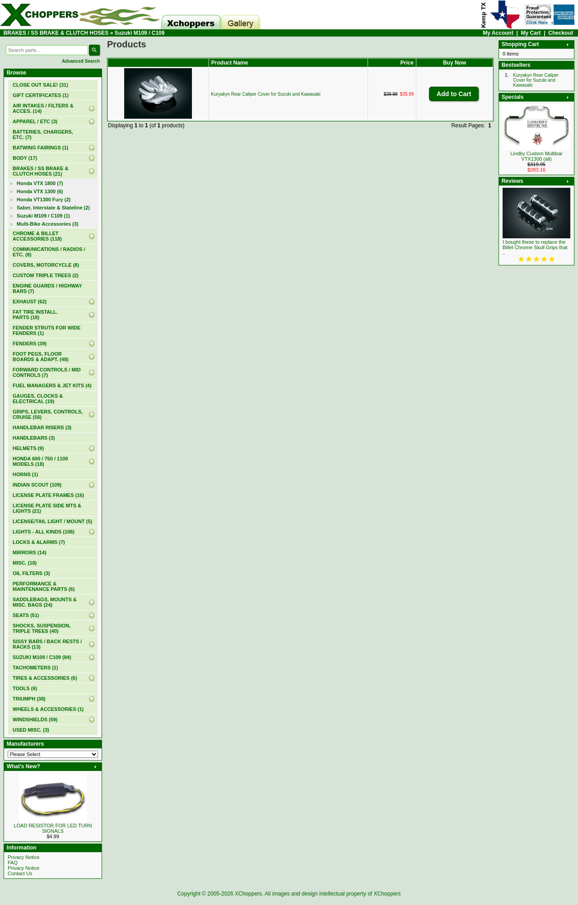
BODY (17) (25, 158)
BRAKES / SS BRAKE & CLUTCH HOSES (56, 33)
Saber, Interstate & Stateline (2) (53, 207)
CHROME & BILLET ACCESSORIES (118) (37, 236)
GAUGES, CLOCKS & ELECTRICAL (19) (38, 398)
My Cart (531, 33)
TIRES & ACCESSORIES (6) (45, 678)
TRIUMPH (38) (29, 698)
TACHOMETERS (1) (35, 667)
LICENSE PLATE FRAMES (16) (48, 495)
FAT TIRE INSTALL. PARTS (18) (35, 314)
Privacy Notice (23, 857)
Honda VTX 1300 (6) (40, 191)
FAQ (13, 862)
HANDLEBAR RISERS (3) (42, 427)
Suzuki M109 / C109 (140, 33)
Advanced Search (81, 61)
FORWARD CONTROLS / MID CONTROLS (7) (47, 372)
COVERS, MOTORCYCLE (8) (46, 265)
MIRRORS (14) (30, 552)
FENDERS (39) (30, 343)
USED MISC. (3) (31, 730)
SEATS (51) (26, 615)
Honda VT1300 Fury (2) (43, 199)
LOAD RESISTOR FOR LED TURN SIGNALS (53, 828)
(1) (41, 95)
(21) (40, 171)
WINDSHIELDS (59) (35, 719)
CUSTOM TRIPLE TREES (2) (46, 275)
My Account (498, 33)
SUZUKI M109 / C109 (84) (42, 657)
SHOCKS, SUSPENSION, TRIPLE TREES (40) (41, 628)
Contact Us (20, 873)
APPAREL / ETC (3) (35, 121)
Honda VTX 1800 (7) (40, 183)
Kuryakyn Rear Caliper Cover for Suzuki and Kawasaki (265, 94)
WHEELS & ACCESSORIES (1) (48, 709)
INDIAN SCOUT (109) (37, 484)
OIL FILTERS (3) (31, 573)
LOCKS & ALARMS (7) (39, 542)
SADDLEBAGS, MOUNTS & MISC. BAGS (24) (45, 602)
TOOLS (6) (25, 688)
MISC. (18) (25, 563)
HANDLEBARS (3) (34, 438)
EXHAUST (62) (30, 301)
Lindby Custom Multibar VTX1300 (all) (536, 156)
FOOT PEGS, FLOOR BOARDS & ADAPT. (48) (41, 356)
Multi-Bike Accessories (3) (48, 224)
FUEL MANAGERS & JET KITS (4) (52, 385)
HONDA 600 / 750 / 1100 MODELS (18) (40, 461)
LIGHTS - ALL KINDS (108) (44, 531)
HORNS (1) (25, 474)
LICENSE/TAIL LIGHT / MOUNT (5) (52, 521)
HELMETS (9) (28, 448)
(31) (40, 85)
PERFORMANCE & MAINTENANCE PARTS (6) (44, 586)
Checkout (560, 33)
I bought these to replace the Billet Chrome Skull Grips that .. (535, 247)
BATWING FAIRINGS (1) (40, 147)
